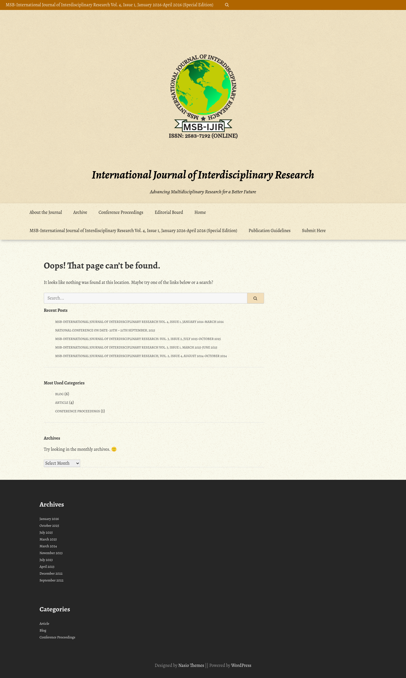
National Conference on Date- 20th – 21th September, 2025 (105, 330)
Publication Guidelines (269, 231)
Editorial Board (169, 212)
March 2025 (48, 539)
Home (200, 212)
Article (61, 402)
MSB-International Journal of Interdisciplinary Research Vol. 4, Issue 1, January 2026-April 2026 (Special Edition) (109, 5)
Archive (80, 212)
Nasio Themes (191, 665)
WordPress (241, 665)
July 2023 (46, 559)
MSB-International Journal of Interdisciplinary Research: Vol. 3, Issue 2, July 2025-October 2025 (138, 339)
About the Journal (46, 212)
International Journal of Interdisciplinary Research (203, 175)
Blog (59, 394)
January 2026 (49, 518)
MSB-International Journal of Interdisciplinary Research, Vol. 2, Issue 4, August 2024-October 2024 (141, 356)
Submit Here (314, 231)
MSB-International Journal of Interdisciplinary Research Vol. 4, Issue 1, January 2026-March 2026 (139, 321)
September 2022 (51, 580)
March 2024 (48, 546)
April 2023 (47, 566)
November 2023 (51, 552)
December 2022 (51, 573)
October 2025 (49, 525)
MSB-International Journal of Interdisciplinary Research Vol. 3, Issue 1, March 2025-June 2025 (136, 347)
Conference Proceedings (121, 212)
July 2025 (46, 532)
